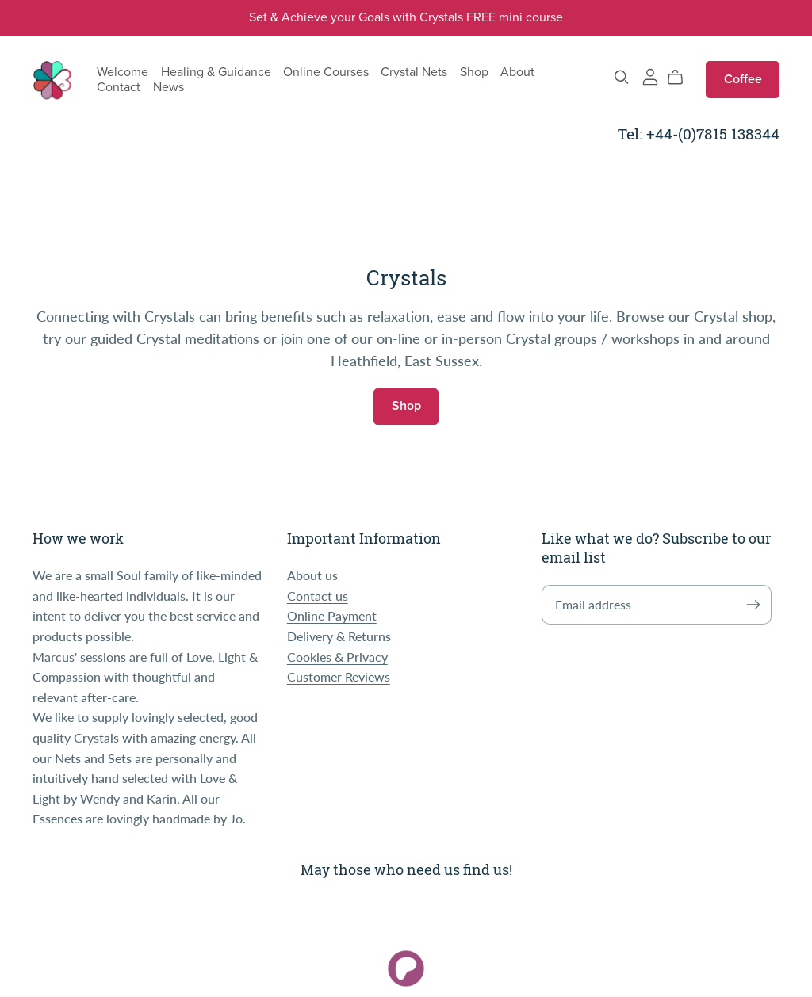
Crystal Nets (414, 71)
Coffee (743, 79)
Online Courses (326, 71)
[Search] (622, 77)
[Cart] (681, 78)
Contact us (317, 595)
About (517, 71)
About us (312, 575)
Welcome (122, 71)
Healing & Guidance (216, 71)
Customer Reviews (338, 676)
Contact (118, 87)
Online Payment (332, 615)
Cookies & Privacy (337, 656)
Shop (474, 71)
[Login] (650, 75)
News (168, 87)
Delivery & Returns (339, 636)
